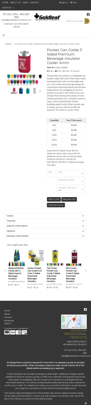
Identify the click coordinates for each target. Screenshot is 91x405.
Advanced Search (9, 322)
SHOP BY (6, 8)
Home (7, 311)
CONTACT (34, 2)
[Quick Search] (74, 21)
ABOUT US (15, 2)
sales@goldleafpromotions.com (16, 20)
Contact (8, 317)
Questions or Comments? (16, 328)
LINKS (25, 2)
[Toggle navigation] (3, 35)
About (7, 314)
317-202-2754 (10, 14)
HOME (5, 2)
